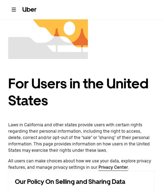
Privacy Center (113, 167)
